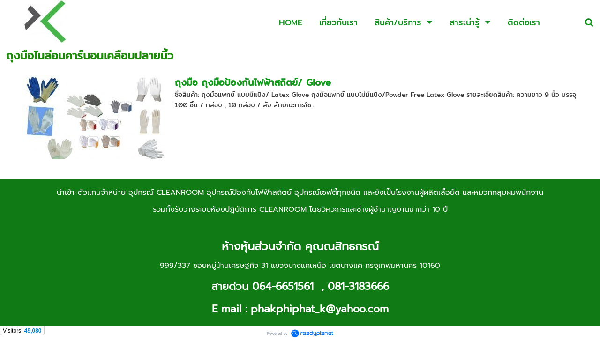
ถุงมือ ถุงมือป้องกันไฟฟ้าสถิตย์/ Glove (253, 82)
